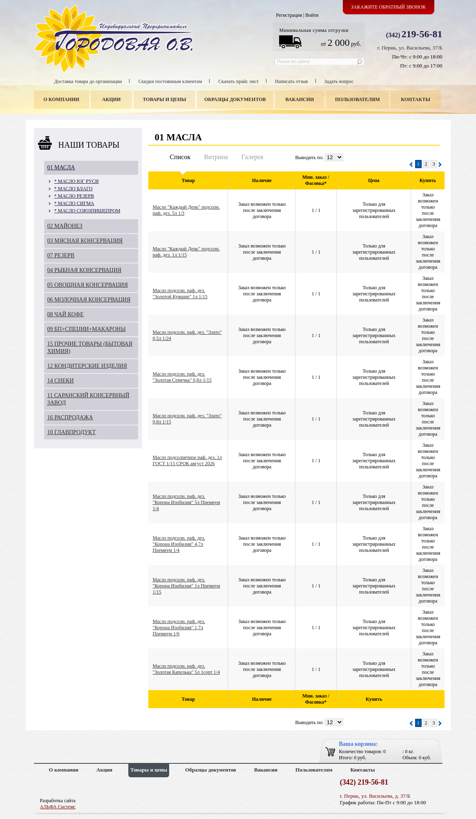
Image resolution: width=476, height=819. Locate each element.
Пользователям (357, 99)
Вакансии (299, 99)
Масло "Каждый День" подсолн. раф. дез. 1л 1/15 (186, 252)
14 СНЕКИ (60, 381)
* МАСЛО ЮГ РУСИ (76, 181)
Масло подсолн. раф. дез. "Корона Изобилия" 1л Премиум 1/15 (186, 586)
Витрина (216, 156)
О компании (61, 99)
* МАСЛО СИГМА (74, 203)
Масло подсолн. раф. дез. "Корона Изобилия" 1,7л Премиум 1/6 (179, 628)
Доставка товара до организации (88, 81)
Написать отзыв (291, 81)
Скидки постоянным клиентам (170, 81)
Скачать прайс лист (238, 81)
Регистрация (289, 15)
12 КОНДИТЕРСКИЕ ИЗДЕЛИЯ (87, 366)
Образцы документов (235, 99)
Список (180, 156)
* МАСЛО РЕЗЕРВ (74, 196)
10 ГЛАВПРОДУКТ (71, 432)
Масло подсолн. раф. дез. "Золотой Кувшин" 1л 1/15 (180, 293)
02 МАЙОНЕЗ (65, 226)
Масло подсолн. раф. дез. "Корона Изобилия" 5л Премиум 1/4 (186, 502)
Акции (111, 99)
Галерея (252, 156)
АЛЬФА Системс (58, 807)
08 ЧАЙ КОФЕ (65, 314)
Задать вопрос (339, 81)
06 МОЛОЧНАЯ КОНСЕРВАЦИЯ (89, 300)
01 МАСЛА (61, 167)
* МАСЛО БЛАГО (73, 188)
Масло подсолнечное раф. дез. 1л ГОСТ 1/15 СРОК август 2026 (187, 460)
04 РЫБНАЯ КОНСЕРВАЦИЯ (84, 270)
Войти (311, 15)
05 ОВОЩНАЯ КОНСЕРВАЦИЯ (87, 285)
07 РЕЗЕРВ (61, 255)
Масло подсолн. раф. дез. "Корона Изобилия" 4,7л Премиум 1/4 (179, 544)
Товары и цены (164, 99)
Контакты (415, 99)
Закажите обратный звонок (388, 7)
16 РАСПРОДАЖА (70, 417)
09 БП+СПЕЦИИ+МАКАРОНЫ (86, 329)
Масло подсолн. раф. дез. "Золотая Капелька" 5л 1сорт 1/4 (186, 669)
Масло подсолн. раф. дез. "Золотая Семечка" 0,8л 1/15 (182, 377)
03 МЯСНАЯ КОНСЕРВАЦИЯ (85, 241)
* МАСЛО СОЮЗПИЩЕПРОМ (87, 211)
